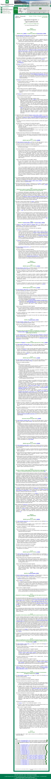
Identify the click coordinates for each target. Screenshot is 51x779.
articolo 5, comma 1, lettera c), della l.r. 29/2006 (33, 180)
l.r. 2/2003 (34, 99)
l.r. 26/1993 (38, 443)
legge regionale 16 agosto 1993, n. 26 (24, 445)
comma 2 (28, 183)
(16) (20, 511)
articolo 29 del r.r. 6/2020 (41, 33)
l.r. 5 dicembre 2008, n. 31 (24, 750)
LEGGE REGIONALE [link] (16, 9)
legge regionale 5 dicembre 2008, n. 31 (25, 344)
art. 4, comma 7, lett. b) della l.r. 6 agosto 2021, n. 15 (36, 756)
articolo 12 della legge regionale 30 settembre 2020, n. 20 (28, 224)
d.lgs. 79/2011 (32, 299)
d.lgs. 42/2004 (31, 439)
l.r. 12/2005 (37, 673)
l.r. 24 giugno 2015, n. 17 (25, 760)
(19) (27, 576)
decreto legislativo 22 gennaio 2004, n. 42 (38, 73)
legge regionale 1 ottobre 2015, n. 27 (23, 267)
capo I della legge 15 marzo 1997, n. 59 (39, 601)
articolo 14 (19, 93)
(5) (43, 246)
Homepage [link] (24, 4)
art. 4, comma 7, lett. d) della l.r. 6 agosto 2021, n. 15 (36, 758)
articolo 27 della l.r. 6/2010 (23, 331)
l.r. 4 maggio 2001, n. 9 (24, 762)
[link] (7, 6)
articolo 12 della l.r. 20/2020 (28, 222)
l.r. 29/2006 (38, 140)
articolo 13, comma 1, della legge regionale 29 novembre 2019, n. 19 (35, 117)
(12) (41, 446)
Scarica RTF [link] (17, 17)
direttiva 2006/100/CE (32, 302)
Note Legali (16, 774)
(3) (36, 199)
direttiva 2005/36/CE (30, 301)
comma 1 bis (36, 488)
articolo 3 (23, 342)
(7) (24, 290)
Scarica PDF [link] (22, 16)
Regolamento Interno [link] (5, 11)
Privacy (25, 774)
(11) (31, 421)
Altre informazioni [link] (45, 17)
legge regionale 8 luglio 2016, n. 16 (24, 521)
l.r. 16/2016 (38, 519)
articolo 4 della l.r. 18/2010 (39, 222)
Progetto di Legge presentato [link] (20, 10)
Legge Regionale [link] (4, 8)
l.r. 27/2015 (38, 266)
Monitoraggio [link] (29, 8)
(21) (45, 675)
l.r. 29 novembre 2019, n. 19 (25, 740)
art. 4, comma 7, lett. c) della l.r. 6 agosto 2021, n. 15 (36, 757)
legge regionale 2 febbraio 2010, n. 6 (24, 321)
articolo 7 (20, 61)
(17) (45, 521)
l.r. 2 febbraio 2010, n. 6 (24, 749)
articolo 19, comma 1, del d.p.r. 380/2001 (40, 688)
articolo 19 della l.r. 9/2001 (34, 573)
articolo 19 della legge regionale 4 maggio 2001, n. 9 (26, 575)
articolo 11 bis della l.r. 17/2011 (34, 385)
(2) (28, 143)
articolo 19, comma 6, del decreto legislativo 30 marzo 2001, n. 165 (35, 196)
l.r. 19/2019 (24, 33)
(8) (22, 322)
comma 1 (39, 183)
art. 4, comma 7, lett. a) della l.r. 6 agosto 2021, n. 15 (36, 755)
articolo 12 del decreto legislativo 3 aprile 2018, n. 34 (27, 413)
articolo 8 (22, 62)
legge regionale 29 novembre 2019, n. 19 (25, 35)
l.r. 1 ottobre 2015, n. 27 (24, 747)
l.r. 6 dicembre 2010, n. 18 (24, 745)
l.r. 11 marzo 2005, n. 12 (25, 763)
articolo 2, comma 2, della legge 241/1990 (40, 232)
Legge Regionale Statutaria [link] (6, 9)
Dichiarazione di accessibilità (32, 774)
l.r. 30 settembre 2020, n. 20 (25, 744)
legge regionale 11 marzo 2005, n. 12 (24, 643)
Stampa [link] (17, 16)
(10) (31, 360)
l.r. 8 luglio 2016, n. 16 (24, 759)
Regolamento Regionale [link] (5, 12)
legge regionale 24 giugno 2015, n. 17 (25, 553)
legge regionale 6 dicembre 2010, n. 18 (24, 246)
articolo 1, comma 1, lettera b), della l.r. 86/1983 (27, 652)
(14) (46, 485)
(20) (45, 643)
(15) (35, 491)
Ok (40, 8)
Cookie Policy (21, 774)
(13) (45, 471)
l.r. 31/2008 (45, 342)
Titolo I (22, 210)
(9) (31, 345)
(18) (47, 554)
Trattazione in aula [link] (25, 9)
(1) (23, 36)
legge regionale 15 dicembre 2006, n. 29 (25, 142)
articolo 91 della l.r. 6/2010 (33, 319)
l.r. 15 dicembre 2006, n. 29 (24, 741)
